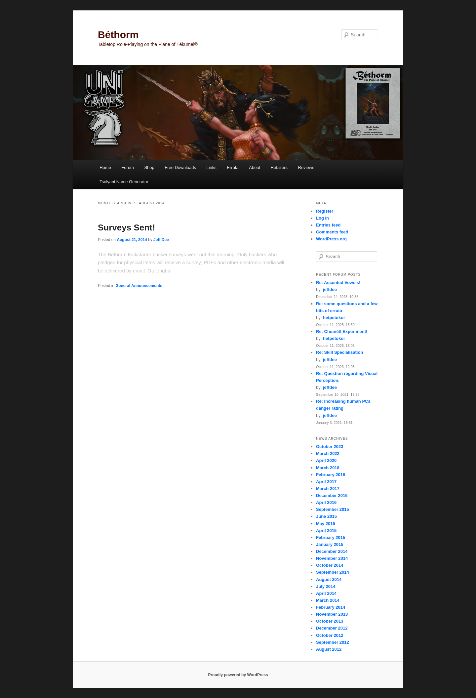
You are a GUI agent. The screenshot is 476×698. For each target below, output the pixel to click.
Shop (149, 167)
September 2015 (332, 509)
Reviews (306, 167)
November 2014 (332, 558)
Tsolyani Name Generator (123, 181)
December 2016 (331, 495)
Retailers (279, 167)
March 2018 (327, 467)
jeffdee (330, 289)
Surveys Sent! (126, 227)
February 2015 (330, 537)
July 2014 (326, 586)
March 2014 (327, 600)
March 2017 (327, 488)
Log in (322, 218)
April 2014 (326, 593)
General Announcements (138, 285)
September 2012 (332, 642)
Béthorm (118, 34)
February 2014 (330, 607)
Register (324, 211)
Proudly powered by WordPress (238, 675)
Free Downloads (180, 167)
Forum (127, 167)
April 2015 (326, 530)
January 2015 (329, 544)
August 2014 (328, 579)
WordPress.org (331, 238)
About (254, 167)
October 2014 (329, 565)
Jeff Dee (161, 239)
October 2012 (329, 635)
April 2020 (326, 460)
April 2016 (326, 502)
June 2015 (326, 516)
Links (211, 167)
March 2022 (327, 453)
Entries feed (328, 225)
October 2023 (329, 446)
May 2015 (325, 523)
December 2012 (331, 628)
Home (105, 167)
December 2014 (331, 551)
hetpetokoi (334, 317)
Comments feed (332, 231)
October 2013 (329, 621)
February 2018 (330, 474)
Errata (232, 167)
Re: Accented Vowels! (338, 282)
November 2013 (332, 614)
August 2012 (328, 649)
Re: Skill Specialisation (339, 352)
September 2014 (332, 572)
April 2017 (326, 481)
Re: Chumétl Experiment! (341, 331)
